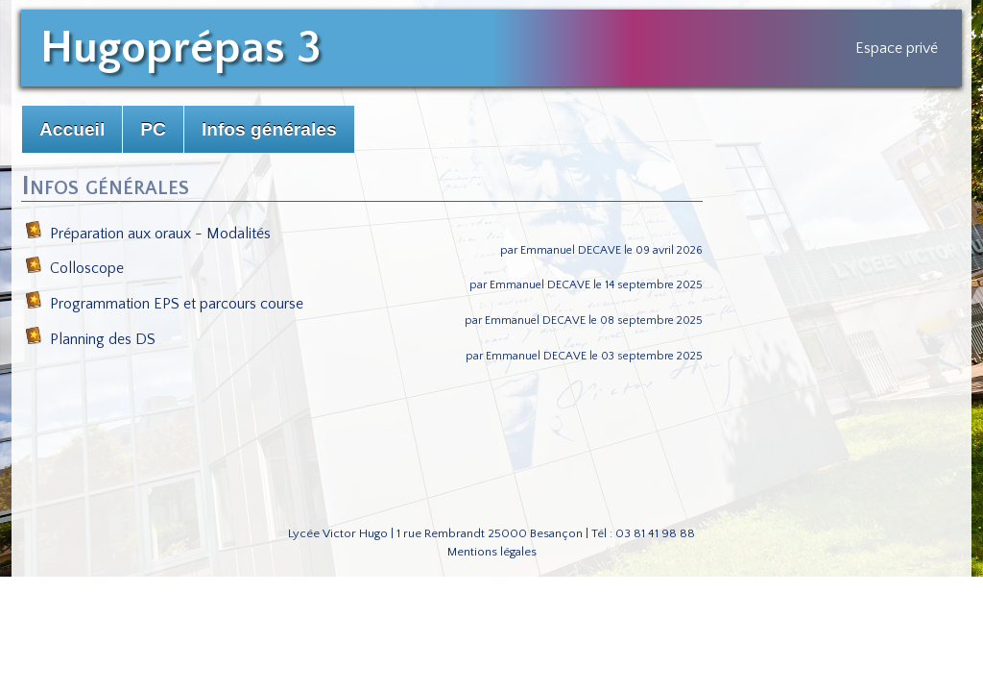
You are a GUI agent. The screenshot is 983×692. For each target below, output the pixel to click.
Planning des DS (90, 339)
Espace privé (896, 48)
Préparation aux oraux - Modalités (148, 233)
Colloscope (74, 268)
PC (153, 129)
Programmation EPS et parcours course (164, 303)
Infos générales (269, 129)
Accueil (72, 129)
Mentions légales (492, 551)
